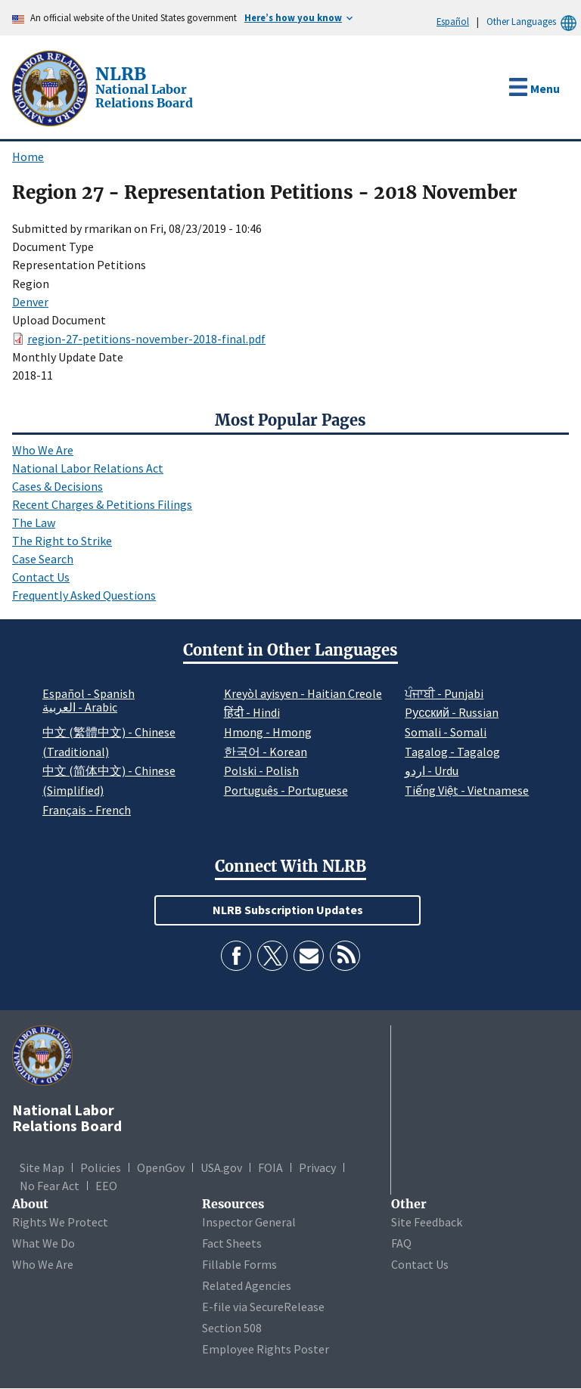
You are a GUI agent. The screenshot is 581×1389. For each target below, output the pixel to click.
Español (453, 21)
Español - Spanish (88, 693)
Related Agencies (246, 1285)
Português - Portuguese (286, 790)
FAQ (401, 1243)
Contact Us (41, 576)
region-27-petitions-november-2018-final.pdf (146, 338)
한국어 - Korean (265, 751)
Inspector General (249, 1221)
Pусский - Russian (452, 712)
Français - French (86, 809)
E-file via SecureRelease (263, 1306)
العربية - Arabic (79, 708)
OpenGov (161, 1167)
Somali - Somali (445, 731)
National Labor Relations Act (87, 468)
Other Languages (533, 22)
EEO (106, 1185)
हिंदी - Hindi (252, 712)
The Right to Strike (62, 540)
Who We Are (42, 449)
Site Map (42, 1167)
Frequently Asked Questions (84, 595)
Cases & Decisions (57, 486)
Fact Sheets (232, 1243)
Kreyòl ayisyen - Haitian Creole (303, 693)
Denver (30, 301)
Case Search (42, 558)
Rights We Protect (60, 1221)
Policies (100, 1167)
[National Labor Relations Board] (51, 87)
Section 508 (232, 1327)
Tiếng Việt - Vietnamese (467, 790)
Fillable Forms (239, 1264)
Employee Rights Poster (265, 1348)
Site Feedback (426, 1221)
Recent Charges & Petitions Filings (102, 504)
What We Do (43, 1243)
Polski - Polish (261, 770)
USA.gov (221, 1167)
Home (28, 156)
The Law (33, 522)
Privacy (317, 1167)
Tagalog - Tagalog (452, 751)
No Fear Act (49, 1185)
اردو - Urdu (431, 770)
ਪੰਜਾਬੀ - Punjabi (444, 693)
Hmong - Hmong (268, 731)
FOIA (270, 1167)
